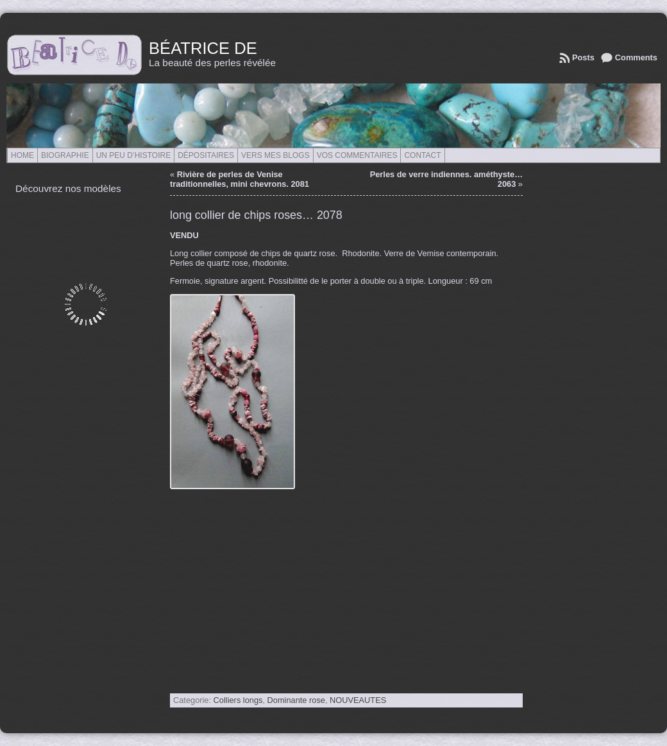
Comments (636, 57)
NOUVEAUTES (358, 700)
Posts (583, 57)
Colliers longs (238, 700)
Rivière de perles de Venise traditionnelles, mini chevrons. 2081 (239, 179)
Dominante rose (296, 700)
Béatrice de (203, 48)
